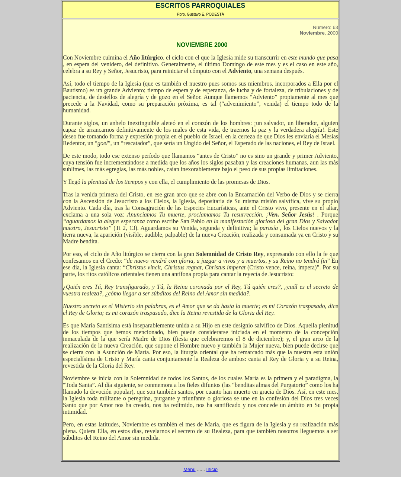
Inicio (212, 469)
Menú (189, 469)
